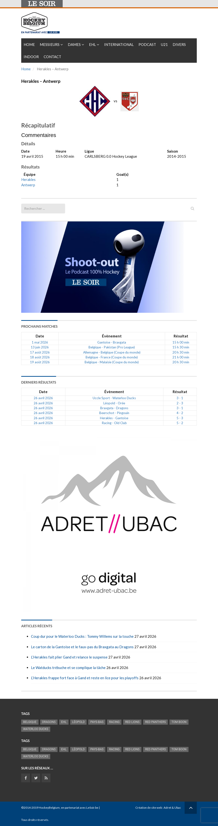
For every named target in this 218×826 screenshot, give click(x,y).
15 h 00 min (180, 342)
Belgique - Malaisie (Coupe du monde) (112, 362)
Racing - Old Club (114, 423)
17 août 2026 (40, 352)
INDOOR (31, 56)
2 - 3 (180, 403)
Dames (74, 44)
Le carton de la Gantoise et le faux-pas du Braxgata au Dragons (82, 647)
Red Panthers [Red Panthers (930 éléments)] (155, 722)
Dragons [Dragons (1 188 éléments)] (49, 722)
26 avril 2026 (43, 398)
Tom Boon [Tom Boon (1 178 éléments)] (178, 722)
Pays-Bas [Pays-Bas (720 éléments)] (96, 722)
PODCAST (147, 44)
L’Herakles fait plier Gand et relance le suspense (69, 657)
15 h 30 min (180, 347)
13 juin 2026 (40, 347)
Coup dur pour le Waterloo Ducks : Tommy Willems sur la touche (82, 636)
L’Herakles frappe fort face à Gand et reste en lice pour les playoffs (85, 678)
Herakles (28, 179)
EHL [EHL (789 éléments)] (64, 722)
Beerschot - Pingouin (114, 413)
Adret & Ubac (172, 807)
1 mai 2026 (40, 342)
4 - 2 (180, 413)
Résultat (181, 336)
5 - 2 (180, 423)
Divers (179, 44)
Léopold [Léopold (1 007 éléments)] (78, 722)
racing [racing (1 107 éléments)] (114, 722)
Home (29, 44)
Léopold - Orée (114, 403)
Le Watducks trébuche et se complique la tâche (68, 667)
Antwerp (28, 185)
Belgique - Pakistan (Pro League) (112, 347)
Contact (52, 56)
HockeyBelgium (49, 807)
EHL (92, 44)
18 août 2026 (40, 357)
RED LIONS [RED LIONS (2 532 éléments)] (132, 722)
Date (40, 336)
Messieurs (49, 44)
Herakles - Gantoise (114, 418)
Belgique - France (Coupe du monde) (112, 357)
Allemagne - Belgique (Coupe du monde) (111, 352)
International (119, 44)
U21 (164, 44)
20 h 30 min (180, 352)
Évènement (112, 336)
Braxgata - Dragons (114, 408)
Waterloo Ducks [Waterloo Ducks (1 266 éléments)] (35, 729)
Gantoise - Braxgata (111, 342)
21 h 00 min (180, 357)
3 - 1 (180, 398)
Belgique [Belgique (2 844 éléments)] (30, 722)
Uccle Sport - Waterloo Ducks (114, 398)
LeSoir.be (92, 807)
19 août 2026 (40, 362)
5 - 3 (180, 418)
